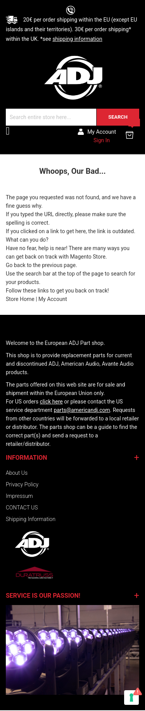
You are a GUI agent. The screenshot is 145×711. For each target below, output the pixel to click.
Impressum (19, 496)
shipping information (77, 39)
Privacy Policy (22, 484)
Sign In (102, 140)
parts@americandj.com (82, 410)
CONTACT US (22, 507)
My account (101, 132)
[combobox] (72, 117)
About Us (16, 473)
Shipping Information (30, 519)
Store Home (20, 299)
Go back (16, 265)
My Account (52, 299)
